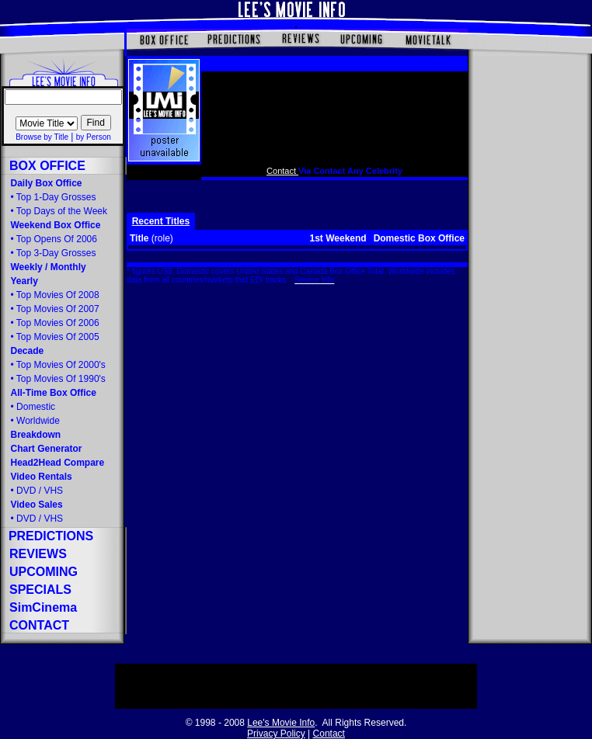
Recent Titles (161, 221)
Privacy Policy (276, 733)
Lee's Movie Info (281, 722)
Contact (282, 170)
